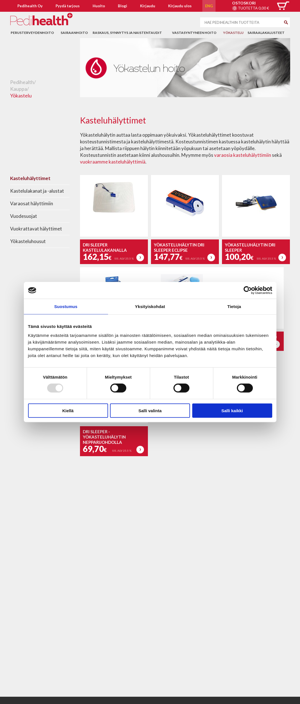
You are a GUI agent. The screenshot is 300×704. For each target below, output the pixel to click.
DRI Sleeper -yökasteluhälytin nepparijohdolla (104, 437)
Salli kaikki (232, 410)
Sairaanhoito (74, 33)
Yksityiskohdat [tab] (150, 306)
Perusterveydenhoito (32, 33)
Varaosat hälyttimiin (31, 203)
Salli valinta (150, 410)
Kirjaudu (147, 6)
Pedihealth (22, 82)
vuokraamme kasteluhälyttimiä (112, 162)
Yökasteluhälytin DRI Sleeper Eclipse (179, 247)
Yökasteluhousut (28, 241)
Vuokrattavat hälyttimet (36, 229)
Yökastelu (233, 33)
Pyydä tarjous (68, 6)
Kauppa (18, 89)
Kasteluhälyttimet (30, 178)
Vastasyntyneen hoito (194, 33)
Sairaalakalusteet (266, 33)
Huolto (99, 6)
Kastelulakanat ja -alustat (37, 191)
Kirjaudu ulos (180, 6)
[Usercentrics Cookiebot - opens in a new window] (247, 290)
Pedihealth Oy (30, 6)
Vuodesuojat (23, 216)
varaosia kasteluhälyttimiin (243, 155)
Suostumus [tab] (65, 306)
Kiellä (68, 410)
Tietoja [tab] (234, 306)
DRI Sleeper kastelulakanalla (105, 247)
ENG (209, 6)
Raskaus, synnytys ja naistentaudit (127, 33)
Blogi (122, 6)
